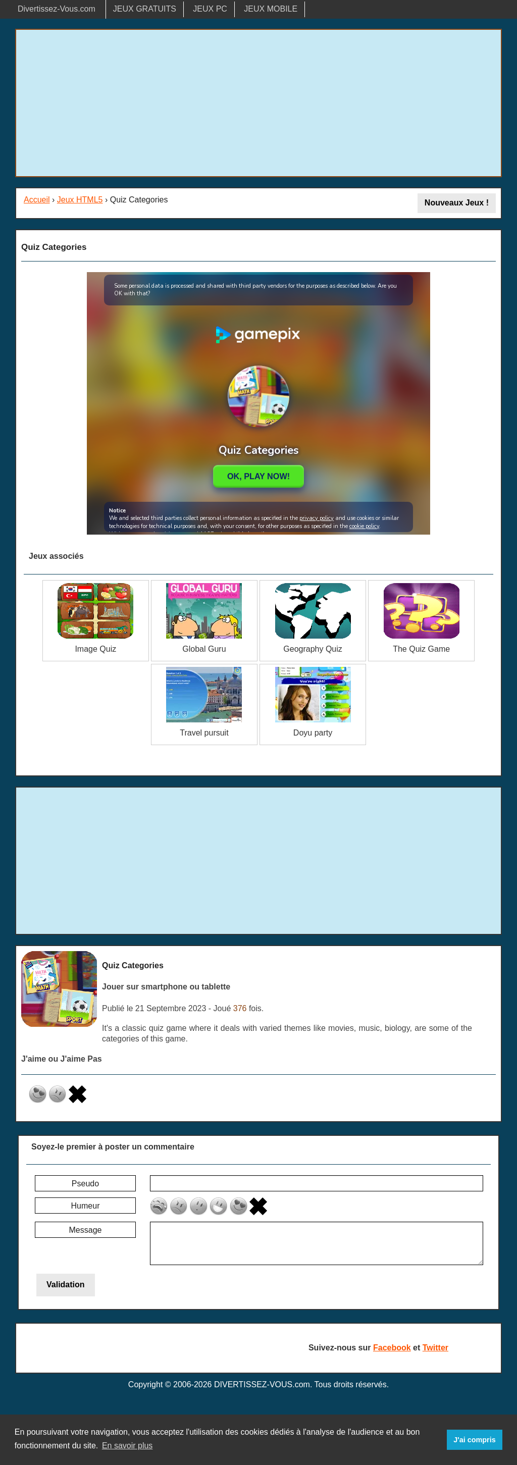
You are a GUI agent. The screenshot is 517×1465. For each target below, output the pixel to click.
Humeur (85, 1205)
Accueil (37, 199)
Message (85, 1230)
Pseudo (85, 1183)
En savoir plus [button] (127, 1445)
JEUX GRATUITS (144, 9)
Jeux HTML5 (80, 199)
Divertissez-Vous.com (56, 9)
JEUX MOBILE (270, 9)
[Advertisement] (258, 103)
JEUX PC (210, 9)
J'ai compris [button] (474, 1440)
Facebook (392, 1347)
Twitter (435, 1347)
